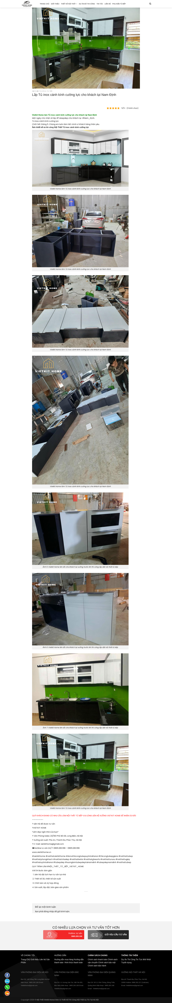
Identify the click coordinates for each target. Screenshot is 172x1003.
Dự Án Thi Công (128, 959)
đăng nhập (49, 911)
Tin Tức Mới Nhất (143, 959)
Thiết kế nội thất (69, 4)
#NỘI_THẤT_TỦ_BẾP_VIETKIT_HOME (65, 866)
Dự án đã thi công (87, 4)
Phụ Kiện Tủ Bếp (119, 4)
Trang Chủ (44, 4)
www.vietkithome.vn (41, 852)
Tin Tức (100, 4)
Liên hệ (108, 4)
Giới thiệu (55, 4)
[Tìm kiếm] (150, 3)
